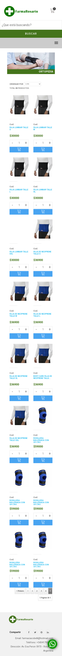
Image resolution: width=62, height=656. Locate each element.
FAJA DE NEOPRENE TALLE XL (19, 377)
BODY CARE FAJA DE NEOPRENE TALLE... (42, 377)
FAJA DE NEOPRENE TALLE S (42, 253)
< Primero (20, 591)
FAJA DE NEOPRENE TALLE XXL (19, 439)
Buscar (31, 33)
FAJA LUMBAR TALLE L (19, 191)
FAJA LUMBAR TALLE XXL (19, 253)
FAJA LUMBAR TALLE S (19, 128)
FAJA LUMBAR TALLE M (42, 128)
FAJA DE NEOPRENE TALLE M (19, 315)
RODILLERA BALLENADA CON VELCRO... (41, 440)
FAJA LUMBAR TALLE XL (42, 191)
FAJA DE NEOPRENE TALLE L (42, 315)
